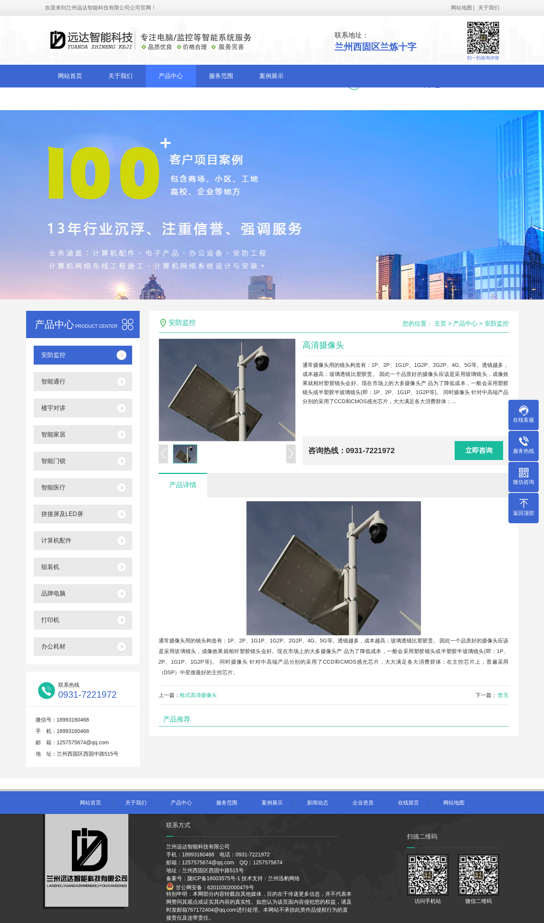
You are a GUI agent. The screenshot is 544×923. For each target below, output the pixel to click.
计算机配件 (56, 540)
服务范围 (221, 76)
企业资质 (120, 98)
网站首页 (70, 76)
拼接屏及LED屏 (62, 514)
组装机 (50, 567)
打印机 (50, 620)
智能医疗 (53, 487)
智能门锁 (53, 461)
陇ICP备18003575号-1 (213, 878)
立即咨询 (479, 450)
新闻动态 (70, 98)
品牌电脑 (53, 593)
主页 (440, 323)
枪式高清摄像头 (198, 695)
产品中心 (171, 76)
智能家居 (53, 434)
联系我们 (221, 98)
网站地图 (461, 8)
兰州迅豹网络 (284, 878)
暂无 (503, 695)
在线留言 (171, 98)
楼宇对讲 (53, 408)
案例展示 (271, 76)
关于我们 (488, 8)
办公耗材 (53, 646)
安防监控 (53, 355)
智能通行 (53, 381)
